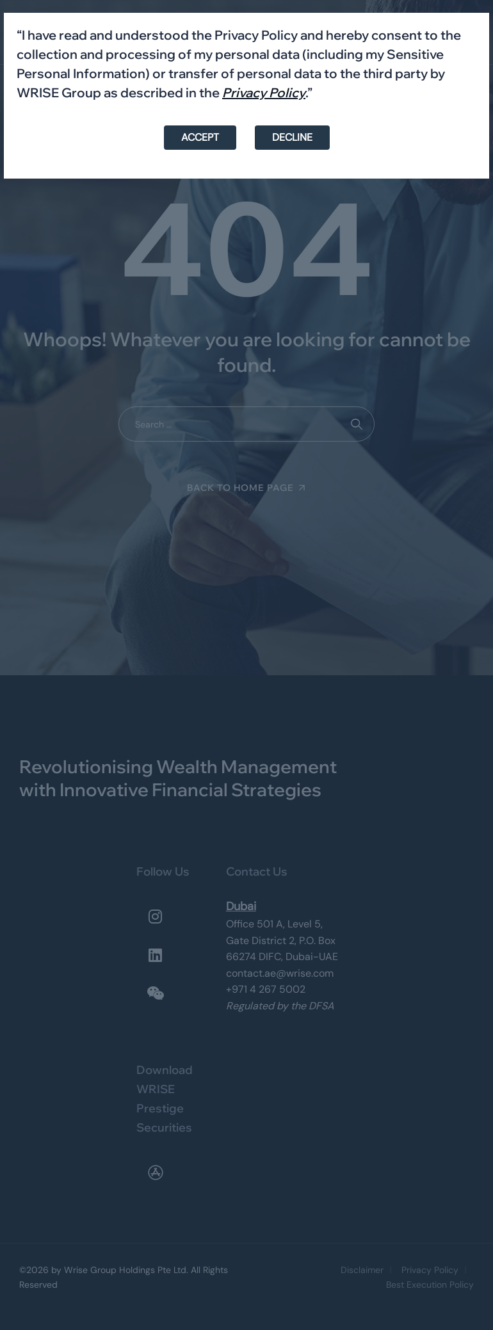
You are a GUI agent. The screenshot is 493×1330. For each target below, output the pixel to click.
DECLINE (292, 137)
